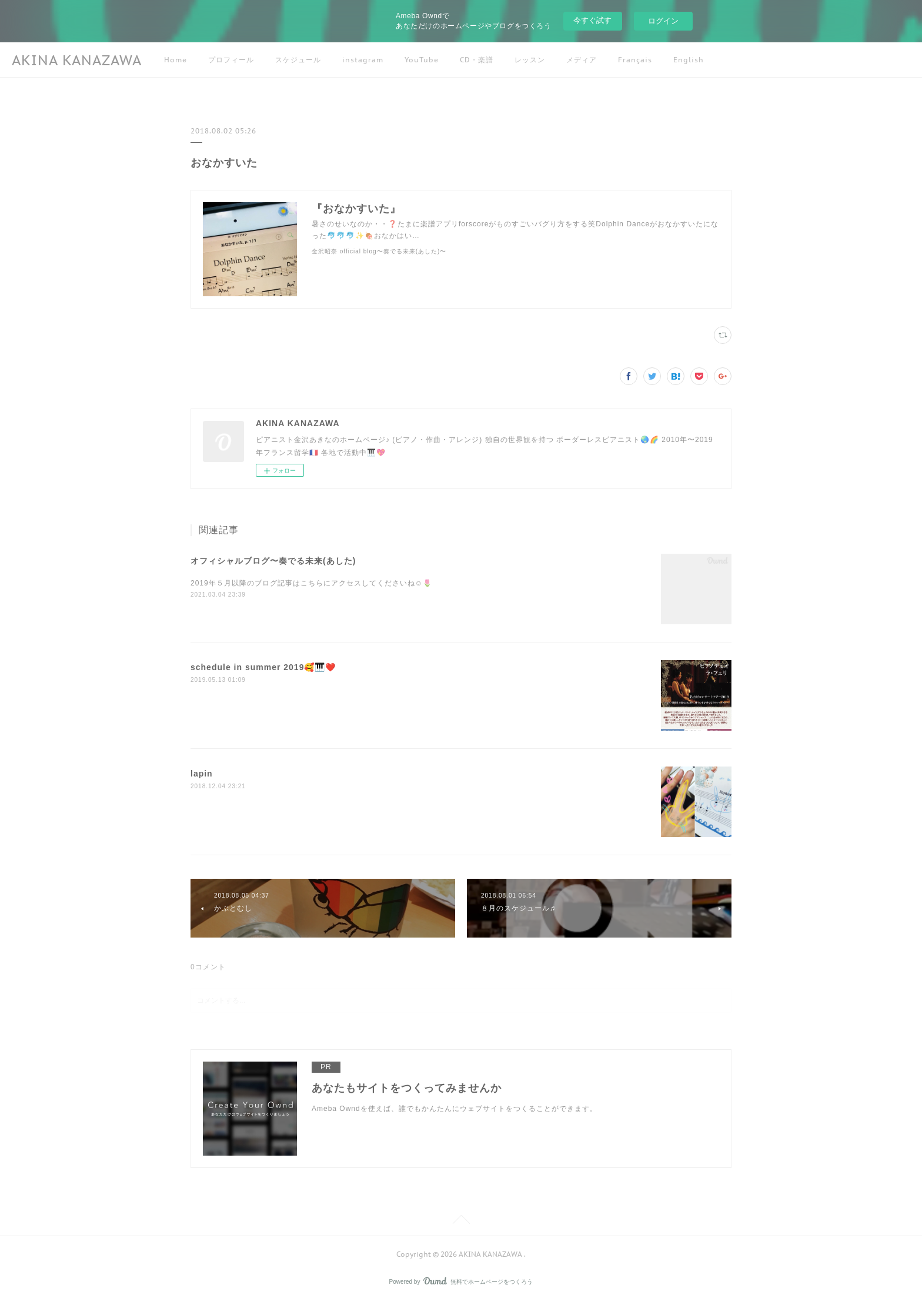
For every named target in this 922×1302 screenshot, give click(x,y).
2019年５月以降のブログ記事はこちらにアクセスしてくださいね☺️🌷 (311, 583)
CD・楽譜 (476, 59)
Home (175, 59)
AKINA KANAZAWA (77, 60)
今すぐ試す (592, 20)
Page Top (461, 1221)
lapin (202, 773)
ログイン (663, 20)
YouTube (422, 59)
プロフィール (231, 59)
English (688, 59)
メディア (581, 59)
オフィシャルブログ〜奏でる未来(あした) (273, 560)
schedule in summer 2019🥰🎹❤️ (263, 667)
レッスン (530, 59)
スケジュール (298, 59)
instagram (362, 59)
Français (635, 59)
